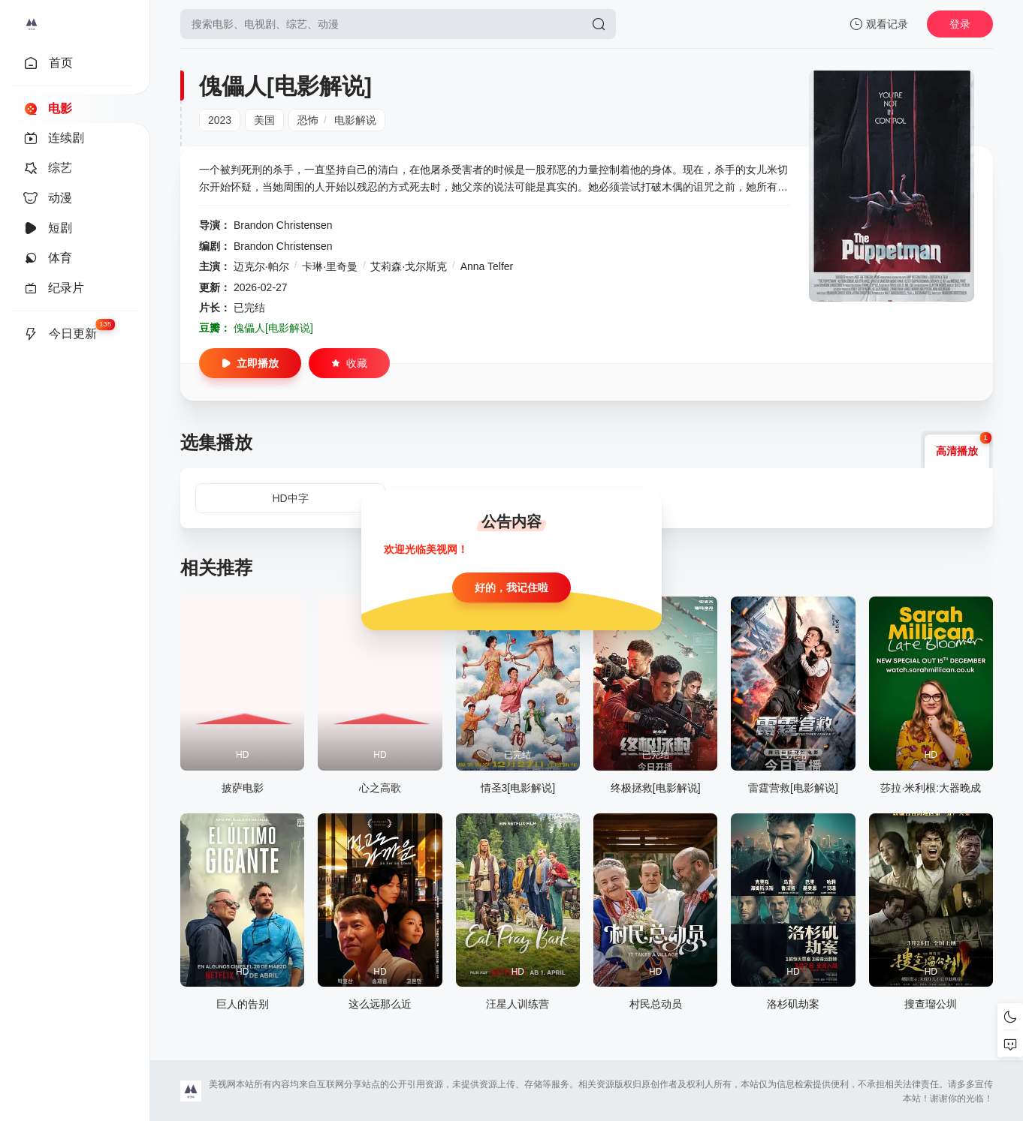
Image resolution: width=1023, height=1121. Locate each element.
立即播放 (250, 363)
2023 (219, 120)
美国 (264, 120)
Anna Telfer (487, 266)
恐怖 (307, 120)
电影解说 (355, 120)
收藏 (349, 363)
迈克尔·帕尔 (261, 266)
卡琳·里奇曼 (330, 266)
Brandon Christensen (283, 225)
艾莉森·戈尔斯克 (408, 266)
